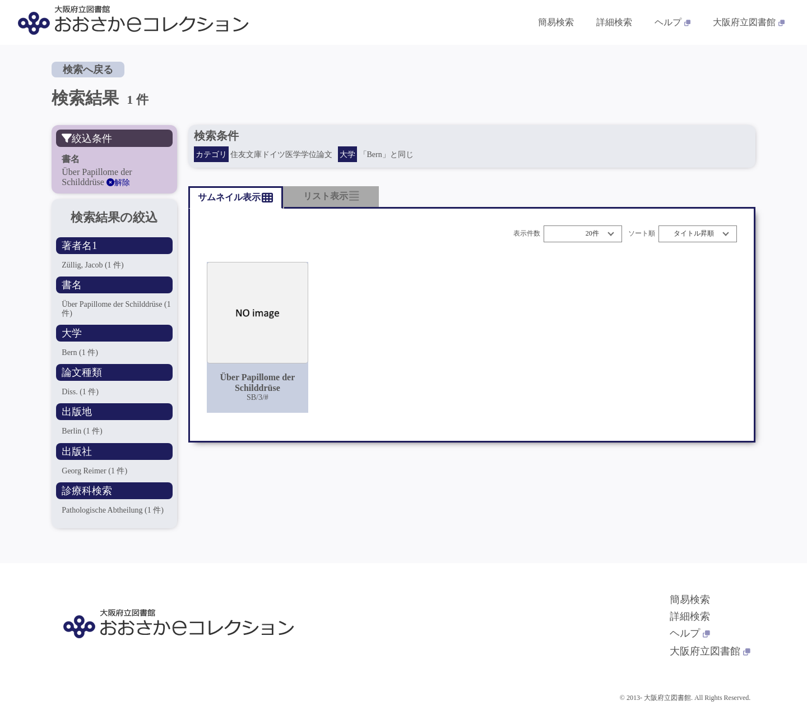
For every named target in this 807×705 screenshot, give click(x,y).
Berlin (82, 431)
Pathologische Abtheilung (113, 510)
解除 (118, 182)
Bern (80, 352)
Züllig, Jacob (92, 265)
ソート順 (641, 233)
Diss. (80, 392)
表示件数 (526, 233)
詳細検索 (690, 616)
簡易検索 (690, 599)
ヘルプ (690, 633)
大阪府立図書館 (710, 651)
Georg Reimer (94, 471)
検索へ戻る (88, 69)
